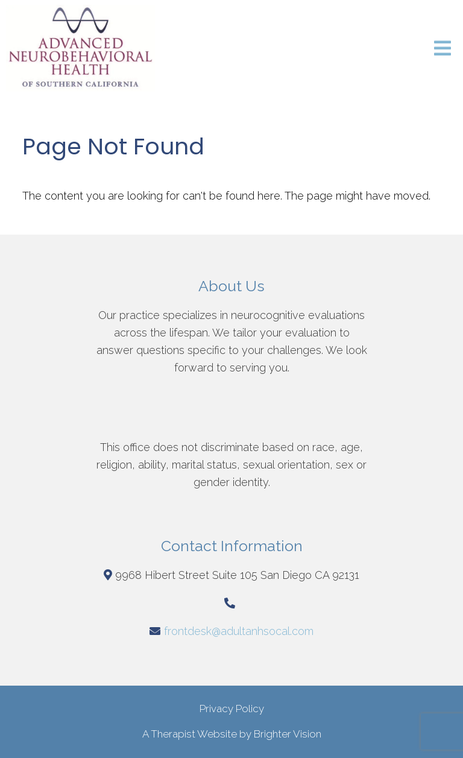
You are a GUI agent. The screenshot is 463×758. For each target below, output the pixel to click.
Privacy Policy (232, 709)
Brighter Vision (287, 734)
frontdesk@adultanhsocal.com (238, 631)
